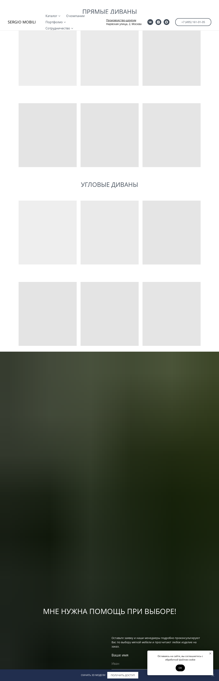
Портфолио (54, 8)
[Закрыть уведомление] (210, 653)
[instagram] (158, 8)
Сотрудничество (58, 14)
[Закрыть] (213, 675)
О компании (75, 2)
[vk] (150, 8)
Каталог (51, 2)
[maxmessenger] (166, 8)
